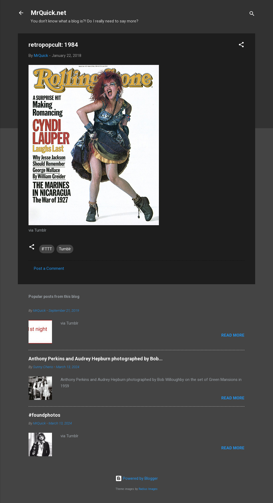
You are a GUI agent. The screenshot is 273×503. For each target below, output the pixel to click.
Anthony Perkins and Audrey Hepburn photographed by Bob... (96, 358)
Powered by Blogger (136, 478)
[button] (241, 45)
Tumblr (65, 249)
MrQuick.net (48, 13)
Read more (232, 335)
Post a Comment (49, 268)
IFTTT (47, 249)
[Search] (252, 14)
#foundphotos (44, 415)
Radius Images (148, 489)
